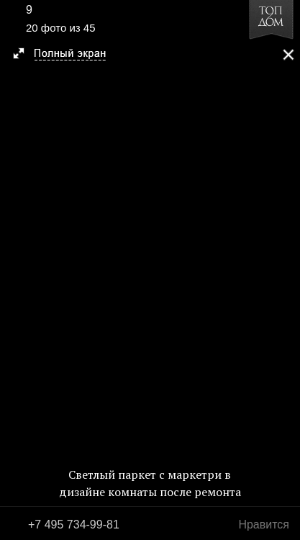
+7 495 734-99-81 (73, 524)
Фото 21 (284, 270)
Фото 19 (16, 270)
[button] (65, 54)
